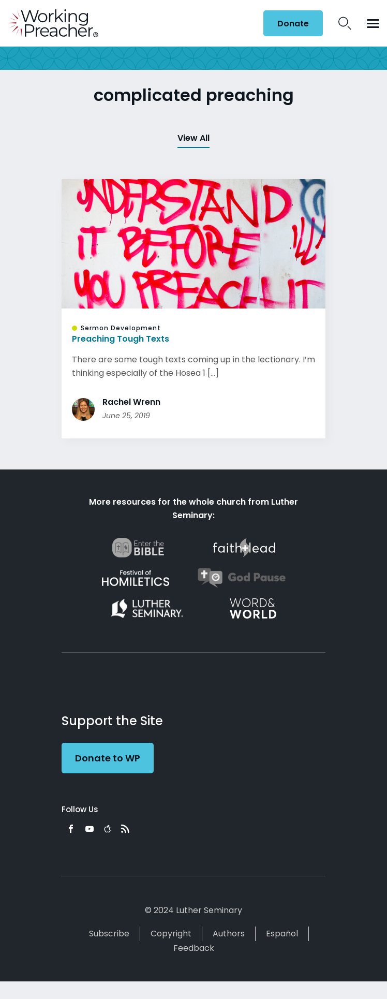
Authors (229, 933)
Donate (293, 24)
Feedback (193, 948)
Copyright (171, 933)
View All (193, 138)
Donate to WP (107, 758)
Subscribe (109, 933)
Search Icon (344, 23)
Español (282, 933)
